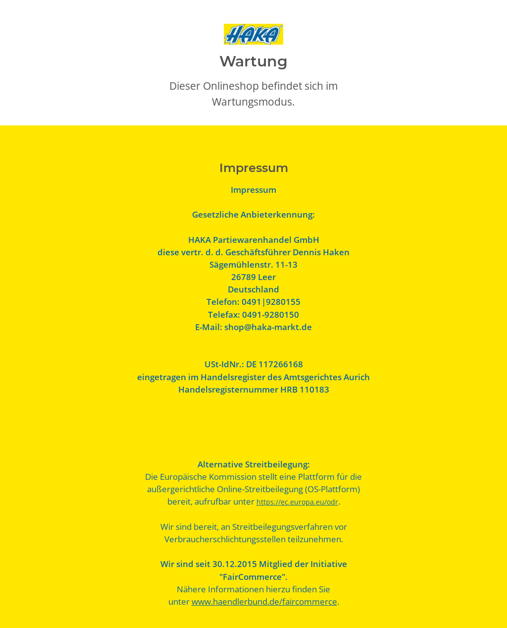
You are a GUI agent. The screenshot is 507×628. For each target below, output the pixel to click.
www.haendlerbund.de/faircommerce (264, 601)
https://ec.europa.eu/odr (297, 502)
